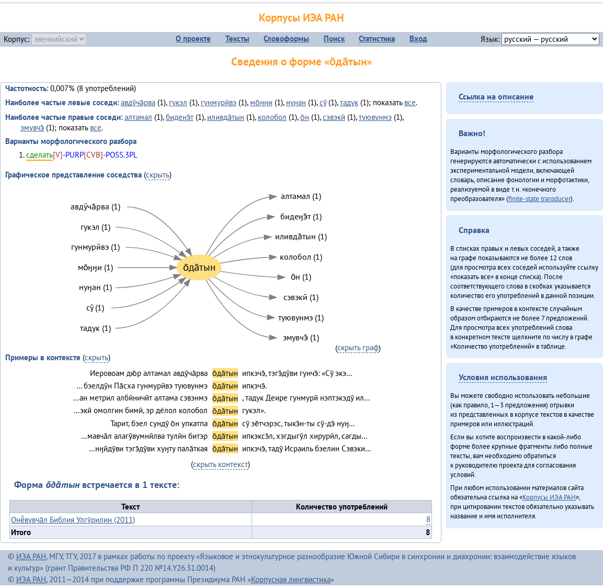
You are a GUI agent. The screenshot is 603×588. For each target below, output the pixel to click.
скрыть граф (358, 347)
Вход (418, 38)
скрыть (157, 175)
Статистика (377, 38)
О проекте (193, 38)
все (410, 102)
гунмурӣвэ (218, 102)
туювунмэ (375, 117)
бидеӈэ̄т (180, 117)
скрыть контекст (220, 464)
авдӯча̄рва (138, 102)
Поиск (334, 38)
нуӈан (296, 102)
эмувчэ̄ (32, 127)
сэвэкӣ (334, 117)
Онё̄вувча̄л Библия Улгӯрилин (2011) (73, 520)
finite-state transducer (539, 198)
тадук (349, 102)
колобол (272, 117)
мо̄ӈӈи (261, 102)
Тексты (237, 38)
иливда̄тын (225, 117)
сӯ (323, 102)
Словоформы (286, 38)
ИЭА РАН (31, 556)
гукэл (178, 102)
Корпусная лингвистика (291, 579)
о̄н (304, 117)
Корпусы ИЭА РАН (301, 17)
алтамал (138, 117)
